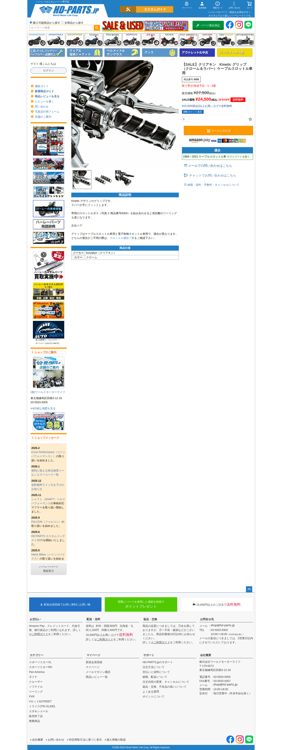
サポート (148, 655)
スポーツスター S (56, 39)
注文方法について (153, 667)
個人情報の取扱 (116, 739)
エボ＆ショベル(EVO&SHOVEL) (245, 39)
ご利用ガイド (40, 634)
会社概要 (205, 655)
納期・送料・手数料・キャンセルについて (213, 184)
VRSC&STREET (226, 39)
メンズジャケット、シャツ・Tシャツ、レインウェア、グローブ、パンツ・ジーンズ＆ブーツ (84, 52)
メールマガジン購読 (98, 672)
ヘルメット (122, 52)
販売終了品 (36, 716)
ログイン (48, 70)
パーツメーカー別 (234, 52)
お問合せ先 (207, 619)
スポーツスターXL (40, 662)
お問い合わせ (56, 739)
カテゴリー (36, 655)
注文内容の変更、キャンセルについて (166, 681)
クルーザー (36, 681)
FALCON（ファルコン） (46, 521)
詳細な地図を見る (45, 408)
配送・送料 (93, 619)
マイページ (93, 655)
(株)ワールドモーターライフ (48, 392)
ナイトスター (75, 39)
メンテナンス (47, 52)
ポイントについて (153, 696)
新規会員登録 (94, 662)
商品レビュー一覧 (97, 676)
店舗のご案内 (43, 116)
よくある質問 (151, 691)
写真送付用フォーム (47, 111)
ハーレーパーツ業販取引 (48, 569)
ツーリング (112, 39)
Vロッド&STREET (40, 701)
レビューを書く (44, 101)
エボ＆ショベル (38, 711)
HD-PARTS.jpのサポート (158, 662)
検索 (97, 28)
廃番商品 (34, 721)
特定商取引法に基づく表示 (85, 739)
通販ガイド (42, 86)
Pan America (188, 39)
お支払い (35, 619)
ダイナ (150, 39)
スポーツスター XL (37, 39)
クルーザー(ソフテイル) (94, 39)
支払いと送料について (156, 672)
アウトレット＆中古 (197, 52)
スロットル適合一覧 (122, 237)
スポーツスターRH (40, 667)
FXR (31, 696)
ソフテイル (131, 39)
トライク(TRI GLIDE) (169, 39)
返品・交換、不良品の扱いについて (164, 686)
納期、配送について (155, 676)
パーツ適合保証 (208, 25)
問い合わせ (42, 106)
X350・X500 (207, 39)
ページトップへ (249, 589)
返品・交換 (150, 619)
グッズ (159, 52)
